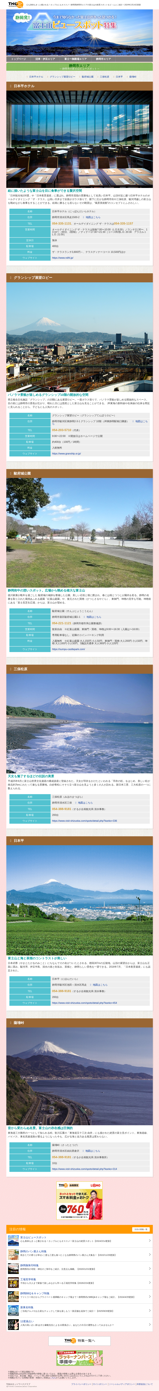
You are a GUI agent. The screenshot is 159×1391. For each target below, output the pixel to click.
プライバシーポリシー (81, 1384)
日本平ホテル (36, 76)
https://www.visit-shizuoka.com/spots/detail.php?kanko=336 (84, 821)
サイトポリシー (100, 1384)
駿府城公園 (87, 76)
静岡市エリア (103, 59)
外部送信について (145, 1384)
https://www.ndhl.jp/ (62, 258)
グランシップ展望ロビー (62, 76)
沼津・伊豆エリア (45, 59)
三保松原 (104, 76)
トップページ (18, 59)
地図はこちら (91, 217)
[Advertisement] (31, 1200)
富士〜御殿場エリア (75, 59)
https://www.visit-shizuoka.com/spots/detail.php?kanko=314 (84, 1169)
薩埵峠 (132, 76)
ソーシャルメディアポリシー (122, 1384)
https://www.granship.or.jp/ (66, 453)
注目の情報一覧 (140, 1229)
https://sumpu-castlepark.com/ (68, 649)
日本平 (119, 76)
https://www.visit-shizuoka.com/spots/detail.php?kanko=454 (84, 1003)
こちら (53, 1378)
